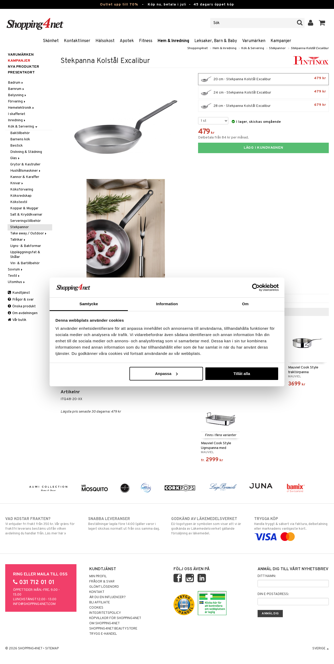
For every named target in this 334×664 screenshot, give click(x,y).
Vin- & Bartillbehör (25, 263)
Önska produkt (22, 306)
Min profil (98, 576)
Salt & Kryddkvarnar (26, 214)
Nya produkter (23, 67)
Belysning (17, 95)
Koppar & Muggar (24, 208)
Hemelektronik (21, 108)
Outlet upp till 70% (119, 4)
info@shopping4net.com (34, 604)
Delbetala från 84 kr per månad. (223, 137)
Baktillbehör (20, 133)
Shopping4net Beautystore (113, 629)
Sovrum (15, 269)
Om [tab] (245, 304)
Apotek (127, 41)
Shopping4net (197, 48)
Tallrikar (18, 240)
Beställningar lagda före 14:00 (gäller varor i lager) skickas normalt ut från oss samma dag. (125, 523)
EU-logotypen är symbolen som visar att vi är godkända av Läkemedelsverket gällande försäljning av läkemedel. (208, 526)
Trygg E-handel (103, 634)
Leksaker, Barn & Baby (215, 41)
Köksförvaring (21, 189)
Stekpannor (277, 48)
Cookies (96, 608)
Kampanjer (281, 41)
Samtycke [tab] (89, 304)
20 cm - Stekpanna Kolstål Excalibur (263, 79)
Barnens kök (20, 139)
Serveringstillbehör (25, 221)
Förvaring (17, 101)
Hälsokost (105, 41)
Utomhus (17, 282)
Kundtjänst (19, 293)
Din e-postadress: (273, 594)
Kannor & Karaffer (24, 177)
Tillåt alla (241, 373)
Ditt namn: (267, 576)
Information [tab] (167, 304)
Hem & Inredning (173, 41)
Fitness (145, 41)
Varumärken (253, 41)
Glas (15, 158)
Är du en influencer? (107, 597)
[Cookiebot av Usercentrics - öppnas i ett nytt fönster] (256, 287)
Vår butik (17, 320)
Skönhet (51, 41)
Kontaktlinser (77, 41)
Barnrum (16, 89)
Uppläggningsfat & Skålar (25, 254)
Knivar (17, 183)
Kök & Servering (252, 48)
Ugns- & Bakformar (25, 246)
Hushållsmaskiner (25, 171)
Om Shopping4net (104, 623)
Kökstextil (18, 202)
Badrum (16, 82)
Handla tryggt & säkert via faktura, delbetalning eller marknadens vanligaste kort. (291, 527)
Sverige (320, 648)
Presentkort (21, 72)
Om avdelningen (23, 313)
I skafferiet (16, 114)
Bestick (16, 145)
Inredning (17, 120)
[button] (322, 23)
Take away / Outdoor (28, 233)
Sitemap (52, 648)
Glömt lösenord (104, 587)
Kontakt (96, 592)
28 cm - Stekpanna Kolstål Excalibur (263, 106)
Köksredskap (21, 196)
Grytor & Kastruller (25, 164)
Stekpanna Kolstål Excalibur (310, 48)
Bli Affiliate (99, 603)
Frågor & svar (21, 299)
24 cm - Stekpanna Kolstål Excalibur (263, 92)
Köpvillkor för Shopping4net (115, 618)
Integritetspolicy (105, 613)
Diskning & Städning (26, 152)
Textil (14, 276)
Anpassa (166, 373)
